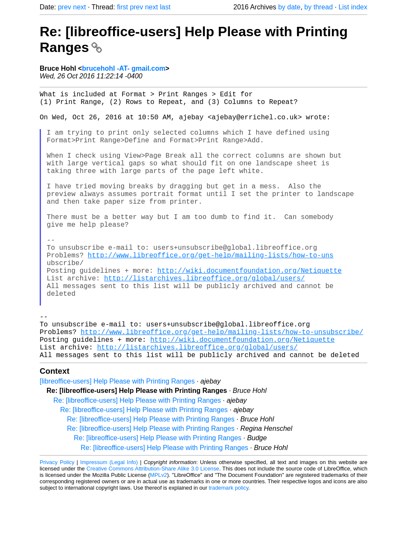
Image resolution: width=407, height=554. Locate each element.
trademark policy (228, 547)
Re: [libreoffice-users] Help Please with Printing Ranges (137, 460)
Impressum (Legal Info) (109, 522)
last (165, 7)
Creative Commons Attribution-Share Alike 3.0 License (153, 528)
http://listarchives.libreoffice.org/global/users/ (204, 320)
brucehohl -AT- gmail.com (123, 68)
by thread (318, 7)
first (122, 7)
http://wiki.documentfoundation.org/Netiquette (249, 311)
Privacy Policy (57, 522)
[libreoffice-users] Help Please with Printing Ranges (117, 440)
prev (64, 7)
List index (352, 7)
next (79, 7)
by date (289, 7)
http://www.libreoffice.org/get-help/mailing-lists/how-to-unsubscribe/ (222, 386)
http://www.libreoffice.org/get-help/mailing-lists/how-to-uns (211, 292)
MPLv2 (158, 534)
